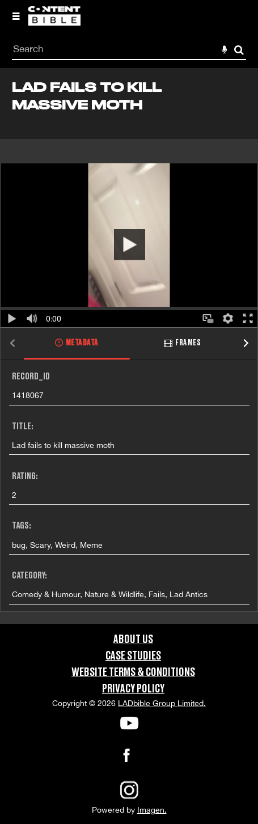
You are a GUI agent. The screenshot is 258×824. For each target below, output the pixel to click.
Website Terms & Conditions (133, 672)
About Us (133, 639)
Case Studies (133, 656)
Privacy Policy (133, 689)
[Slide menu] (16, 16)
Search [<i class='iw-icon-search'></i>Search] (239, 49)
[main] (129, 346)
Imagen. (152, 809)
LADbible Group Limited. (162, 703)
